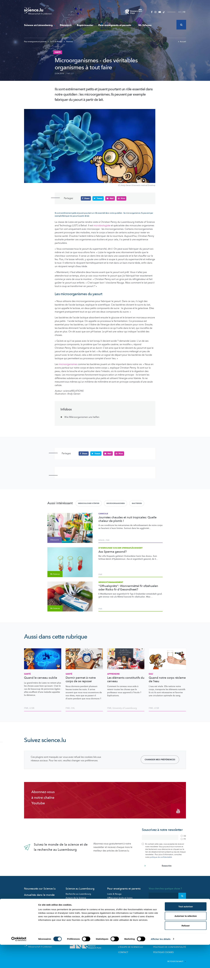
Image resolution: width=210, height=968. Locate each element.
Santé (27, 673)
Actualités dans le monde (39, 893)
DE (179, 12)
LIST (72, 73)
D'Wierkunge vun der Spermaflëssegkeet (120, 548)
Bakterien (137, 503)
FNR (68, 73)
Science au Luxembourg (39, 25)
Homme (68, 41)
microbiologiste (101, 225)
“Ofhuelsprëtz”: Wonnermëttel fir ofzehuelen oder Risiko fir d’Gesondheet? (128, 587)
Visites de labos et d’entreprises (122, 900)
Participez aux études (76, 904)
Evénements (71, 912)
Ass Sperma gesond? (112, 551)
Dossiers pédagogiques (118, 904)
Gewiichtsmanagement (110, 582)
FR (184, 12)
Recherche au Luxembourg (78, 892)
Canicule (103, 513)
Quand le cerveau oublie (40, 677)
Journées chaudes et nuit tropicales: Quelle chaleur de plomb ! (127, 519)
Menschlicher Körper (88, 503)
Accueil (182, 41)
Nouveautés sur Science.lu (40, 887)
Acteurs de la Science (76, 896)
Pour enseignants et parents (115, 25)
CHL (73, 708)
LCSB (31, 708)
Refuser (186, 949)
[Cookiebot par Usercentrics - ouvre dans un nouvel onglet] (19, 962)
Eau (151, 673)
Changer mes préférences (160, 759)
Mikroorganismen (115, 503)
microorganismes (68, 364)
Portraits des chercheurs (77, 900)
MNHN (101, 540)
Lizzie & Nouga (55, 41)
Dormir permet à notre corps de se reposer (81, 679)
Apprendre (113, 673)
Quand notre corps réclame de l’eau (167, 679)
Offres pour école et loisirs (119, 896)
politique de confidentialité (161, 855)
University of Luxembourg (124, 708)
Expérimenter (85, 25)
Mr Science (145, 25)
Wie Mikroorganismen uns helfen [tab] (81, 417)
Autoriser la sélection (186, 939)
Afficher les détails (160, 962)
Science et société (74, 908)
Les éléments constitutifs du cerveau (125, 679)
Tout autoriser (185, 929)
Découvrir (66, 25)
